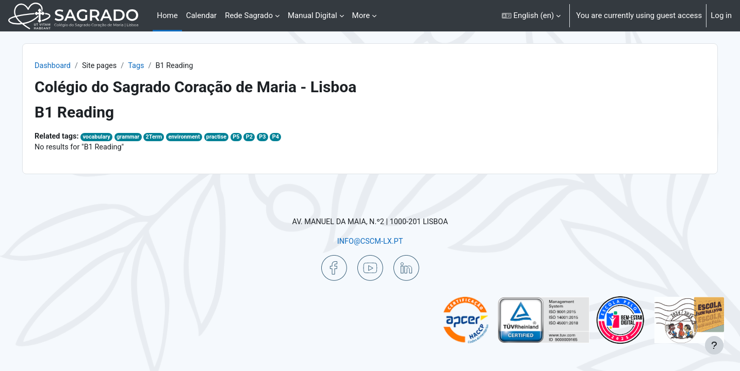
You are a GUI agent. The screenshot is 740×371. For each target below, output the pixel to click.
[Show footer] (714, 345)
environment (213, 137)
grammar (155, 137)
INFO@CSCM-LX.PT (370, 240)
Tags (162, 66)
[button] (531, 15)
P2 (281, 137)
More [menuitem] (361, 15)
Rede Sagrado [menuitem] (249, 15)
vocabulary (122, 137)
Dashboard (76, 66)
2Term (181, 137)
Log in (721, 15)
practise (246, 137)
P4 (308, 137)
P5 (267, 137)
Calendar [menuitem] (201, 15)
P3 (294, 137)
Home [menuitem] (167, 15)
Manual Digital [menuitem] (312, 15)
